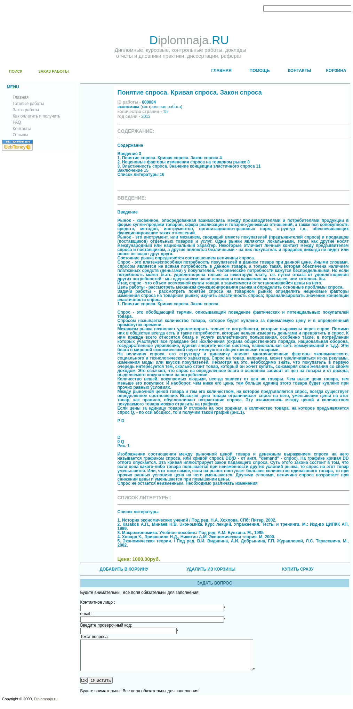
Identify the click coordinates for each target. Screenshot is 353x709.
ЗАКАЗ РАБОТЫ (53, 71)
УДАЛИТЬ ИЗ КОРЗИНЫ (210, 569)
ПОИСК (16, 71)
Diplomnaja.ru (45, 705)
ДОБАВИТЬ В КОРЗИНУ (123, 569)
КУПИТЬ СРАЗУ (297, 569)
